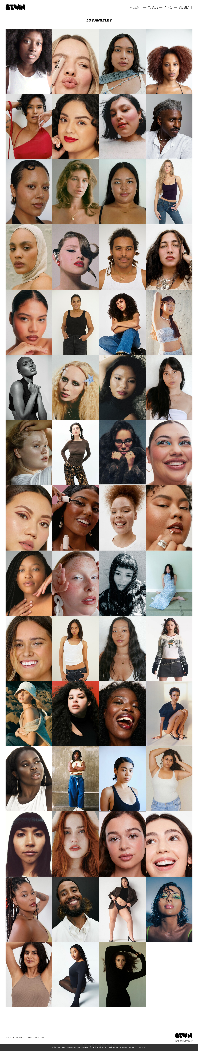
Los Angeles (21, 1038)
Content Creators (36, 1038)
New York (10, 1038)
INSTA (153, 7)
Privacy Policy (186, 1041)
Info (177, 1041)
